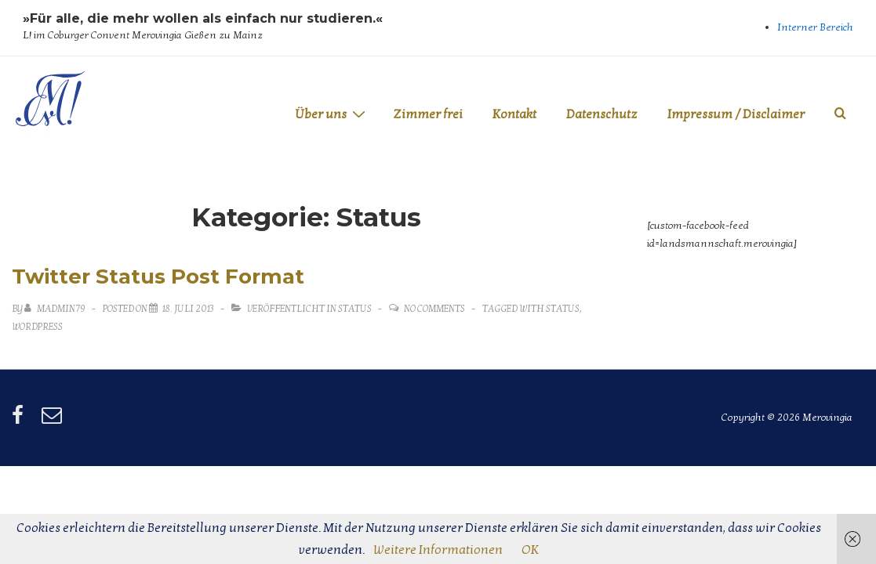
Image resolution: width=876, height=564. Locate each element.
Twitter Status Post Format (158, 276)
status (563, 308)
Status (355, 308)
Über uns (332, 114)
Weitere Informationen (438, 550)
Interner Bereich (815, 27)
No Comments (434, 308)
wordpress (37, 326)
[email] (54, 420)
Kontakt (514, 114)
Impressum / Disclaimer (736, 114)
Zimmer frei (428, 114)
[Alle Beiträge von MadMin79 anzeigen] (55, 308)
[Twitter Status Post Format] (188, 308)
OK (530, 550)
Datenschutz (602, 114)
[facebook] (21, 420)
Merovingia (49, 142)
